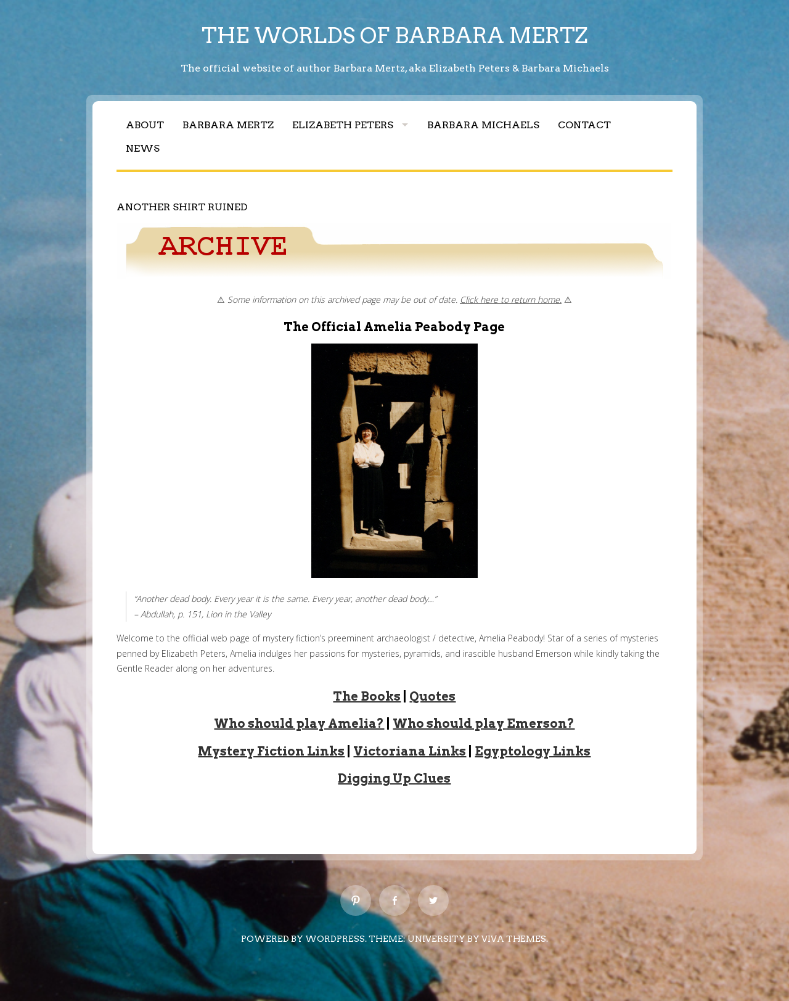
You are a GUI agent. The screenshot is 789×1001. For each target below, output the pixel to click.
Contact (584, 125)
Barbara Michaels (483, 125)
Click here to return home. (511, 299)
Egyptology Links (533, 751)
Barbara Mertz (228, 125)
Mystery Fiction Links (271, 751)
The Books (367, 696)
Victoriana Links (409, 751)
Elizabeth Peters (342, 125)
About (145, 125)
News (143, 148)
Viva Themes (513, 939)
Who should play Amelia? (299, 723)
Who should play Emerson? (483, 723)
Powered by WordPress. (304, 939)
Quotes (432, 696)
